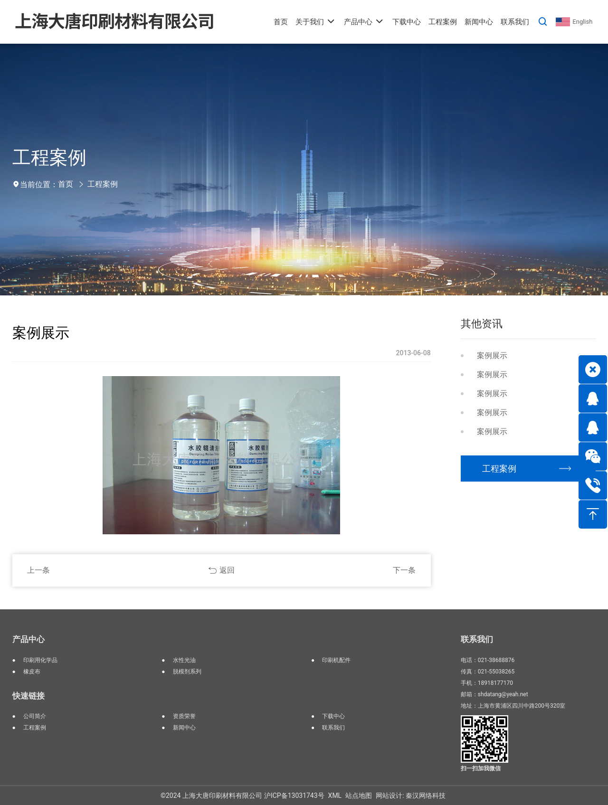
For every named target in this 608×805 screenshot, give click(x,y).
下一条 (404, 570)
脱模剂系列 (187, 671)
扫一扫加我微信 (481, 768)
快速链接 (28, 696)
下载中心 (333, 716)
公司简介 (34, 716)
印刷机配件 (336, 660)
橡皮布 (31, 671)
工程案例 (102, 184)
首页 (65, 184)
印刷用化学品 (40, 660)
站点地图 (358, 795)
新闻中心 (184, 727)
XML (335, 795)
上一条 (38, 570)
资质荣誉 (184, 716)
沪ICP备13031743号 (294, 795)
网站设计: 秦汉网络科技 (411, 795)
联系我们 (333, 727)
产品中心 (28, 639)
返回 (227, 570)
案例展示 (492, 355)
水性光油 (184, 660)
